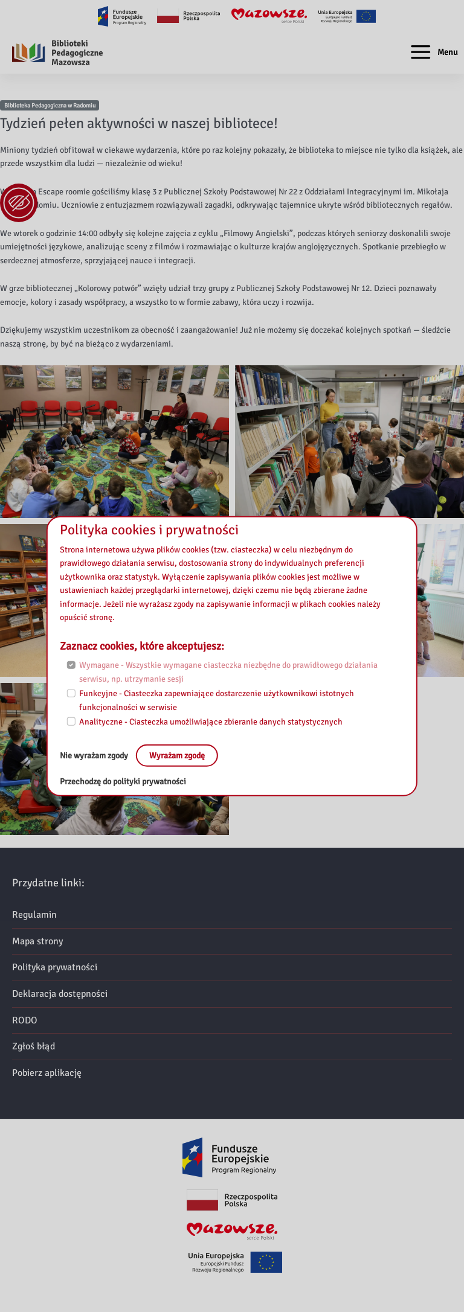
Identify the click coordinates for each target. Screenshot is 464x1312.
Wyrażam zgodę (177, 755)
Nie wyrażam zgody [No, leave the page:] (95, 755)
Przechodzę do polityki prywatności (123, 781)
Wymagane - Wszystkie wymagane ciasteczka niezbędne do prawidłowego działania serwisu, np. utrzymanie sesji (228, 672)
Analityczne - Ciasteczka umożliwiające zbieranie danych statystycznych (211, 722)
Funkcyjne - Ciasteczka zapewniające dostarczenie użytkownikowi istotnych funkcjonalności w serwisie (216, 700)
